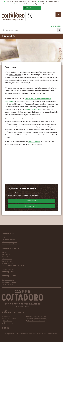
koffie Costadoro (34, 142)
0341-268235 (56, 26)
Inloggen (5, 310)
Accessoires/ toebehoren (9, 244)
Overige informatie (7, 284)
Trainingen (5, 257)
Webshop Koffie (8, 272)
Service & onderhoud (8, 263)
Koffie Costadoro (7, 259)
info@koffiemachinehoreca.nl (35, 321)
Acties (3, 238)
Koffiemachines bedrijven (9, 242)
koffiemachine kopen (33, 109)
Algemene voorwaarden (9, 282)
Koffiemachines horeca (8, 240)
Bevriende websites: (8, 270)
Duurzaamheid (6, 255)
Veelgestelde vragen (8, 280)
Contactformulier (31, 200)
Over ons (4, 252)
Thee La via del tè (7, 261)
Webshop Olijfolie (9, 276)
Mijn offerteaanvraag (32, 8)
